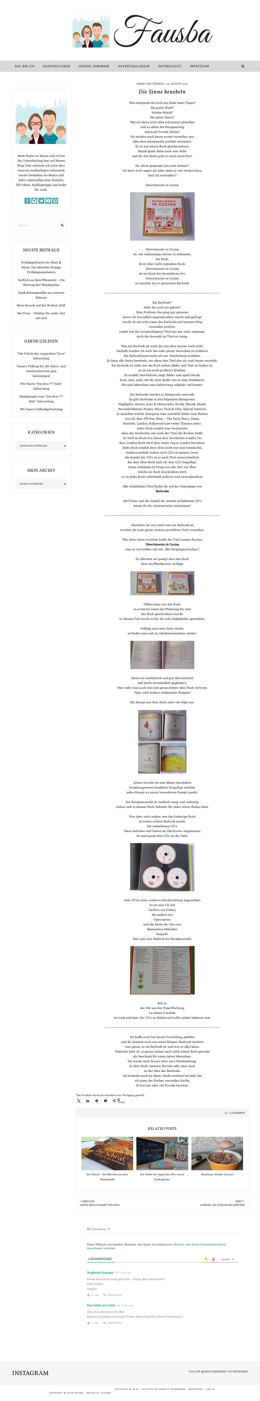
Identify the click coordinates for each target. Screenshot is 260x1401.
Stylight (147, 1389)
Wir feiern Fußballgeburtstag (41, 409)
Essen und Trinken (150, 83)
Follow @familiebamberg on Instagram (218, 1371)
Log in (210, 1389)
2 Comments (237, 1113)
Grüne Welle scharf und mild (100, 1205)
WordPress (195, 1389)
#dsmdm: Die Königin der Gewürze (222, 1205)
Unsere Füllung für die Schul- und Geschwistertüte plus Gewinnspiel (41, 371)
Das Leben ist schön (101, 1305)
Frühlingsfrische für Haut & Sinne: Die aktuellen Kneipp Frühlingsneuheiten (41, 267)
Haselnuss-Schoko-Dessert (217, 1174)
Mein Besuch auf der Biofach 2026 (41, 305)
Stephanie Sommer (100, 1272)
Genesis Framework (172, 1389)
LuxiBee (106, 1393)
